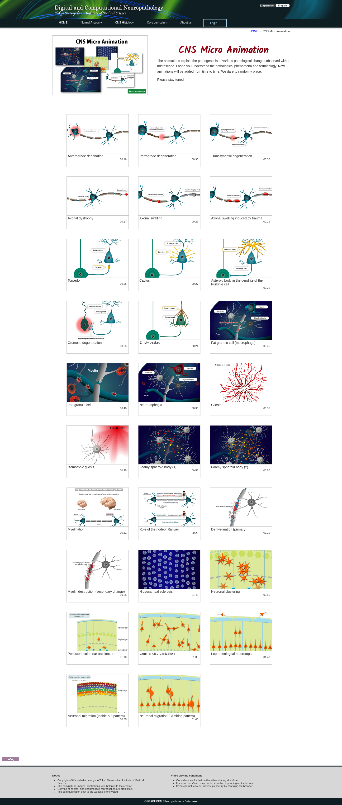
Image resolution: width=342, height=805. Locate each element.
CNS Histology (124, 22)
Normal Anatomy (91, 22)
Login (213, 23)
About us (185, 22)
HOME (63, 22)
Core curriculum (157, 22)
